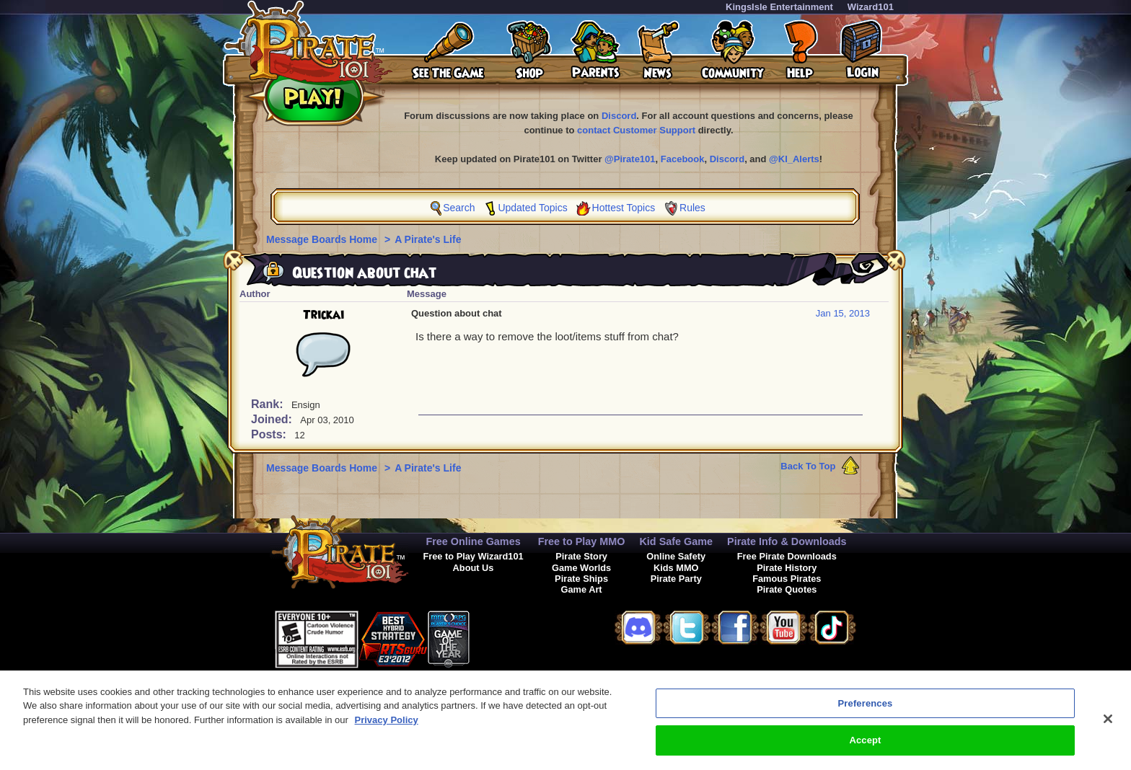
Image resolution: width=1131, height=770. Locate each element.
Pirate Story (581, 556)
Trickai (323, 315)
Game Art (581, 589)
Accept (865, 749)
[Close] (1108, 728)
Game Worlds (581, 567)
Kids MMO (676, 567)
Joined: (273, 419)
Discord (619, 115)
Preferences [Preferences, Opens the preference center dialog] (865, 712)
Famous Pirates (786, 578)
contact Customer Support (636, 130)
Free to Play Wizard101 (473, 556)
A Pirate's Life (428, 239)
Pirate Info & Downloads (787, 541)
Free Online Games (473, 541)
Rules (692, 207)
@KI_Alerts (794, 159)
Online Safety (675, 556)
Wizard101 (871, 6)
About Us (473, 567)
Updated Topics (532, 207)
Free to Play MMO (581, 541)
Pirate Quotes (787, 589)
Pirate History (787, 567)
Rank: (268, 404)
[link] (506, 637)
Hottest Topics (624, 207)
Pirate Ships (581, 578)
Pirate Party (676, 578)
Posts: (270, 434)
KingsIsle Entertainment (779, 6)
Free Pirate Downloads (787, 556)
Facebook (683, 159)
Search (459, 207)
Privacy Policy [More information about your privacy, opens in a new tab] (386, 729)
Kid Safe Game (676, 541)
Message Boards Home (323, 239)
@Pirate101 (630, 159)
